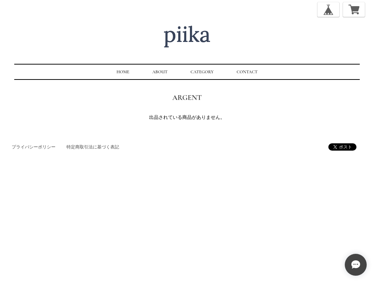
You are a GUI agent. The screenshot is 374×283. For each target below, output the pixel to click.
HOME (123, 71)
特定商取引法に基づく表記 (92, 147)
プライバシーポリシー (34, 147)
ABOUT (160, 71)
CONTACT (247, 71)
